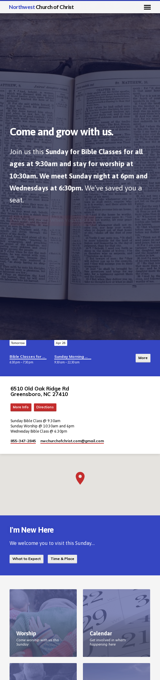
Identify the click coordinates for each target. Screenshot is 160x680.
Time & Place (62, 558)
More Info (21, 407)
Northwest (41, 7)
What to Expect (26, 558)
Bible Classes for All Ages (34, 356)
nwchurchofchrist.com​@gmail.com (72, 440)
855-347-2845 (23, 440)
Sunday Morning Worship (77, 356)
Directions (45, 407)
